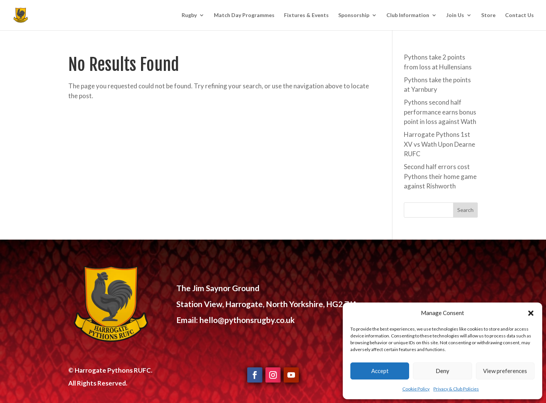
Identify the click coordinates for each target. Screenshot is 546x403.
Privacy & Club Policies (456, 389)
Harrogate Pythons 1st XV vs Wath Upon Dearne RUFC (439, 144)
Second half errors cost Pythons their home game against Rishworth (440, 176)
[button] (531, 313)
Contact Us (519, 15)
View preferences (505, 370)
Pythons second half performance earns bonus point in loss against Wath (440, 111)
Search (465, 210)
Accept (380, 370)
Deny (442, 370)
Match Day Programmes (244, 15)
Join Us (455, 15)
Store (488, 15)
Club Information (407, 15)
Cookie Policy (416, 389)
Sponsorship (353, 15)
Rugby (189, 15)
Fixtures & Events (306, 15)
